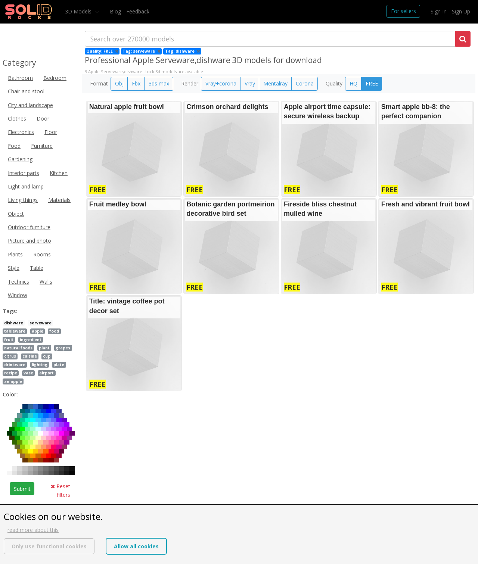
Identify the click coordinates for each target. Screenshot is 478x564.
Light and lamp (26, 186)
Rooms (42, 254)
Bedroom (54, 77)
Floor (50, 131)
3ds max (159, 83)
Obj (119, 83)
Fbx (136, 83)
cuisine (29, 356)
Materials (59, 199)
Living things (23, 199)
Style (13, 267)
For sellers (403, 11)
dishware (13, 322)
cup (46, 356)
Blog (115, 11)
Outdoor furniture (29, 227)
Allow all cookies (136, 546)
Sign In (439, 11)
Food (14, 145)
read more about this (33, 529)
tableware (14, 331)
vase (28, 373)
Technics (18, 281)
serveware (41, 322)
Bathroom (20, 77)
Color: (10, 394)
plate (58, 364)
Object (16, 213)
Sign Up (461, 11)
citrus (10, 356)
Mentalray (275, 83)
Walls (46, 281)
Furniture (42, 145)
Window (17, 295)
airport (46, 373)
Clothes (17, 118)
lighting (39, 364)
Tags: (10, 311)
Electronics (21, 131)
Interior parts (23, 173)
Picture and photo (29, 240)
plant (44, 347)
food (54, 331)
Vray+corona (220, 83)
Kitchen (59, 173)
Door (43, 118)
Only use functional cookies (49, 546)
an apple (13, 381)
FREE (372, 83)
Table (36, 267)
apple (37, 331)
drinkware (14, 364)
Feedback (137, 11)
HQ (353, 83)
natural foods (18, 347)
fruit (8, 339)
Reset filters (60, 490)
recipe (10, 373)
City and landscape (30, 105)
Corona (305, 83)
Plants (15, 254)
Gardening (20, 159)
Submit (22, 488)
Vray (250, 83)
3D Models (79, 11)
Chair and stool (26, 91)
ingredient (30, 339)
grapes (63, 347)
